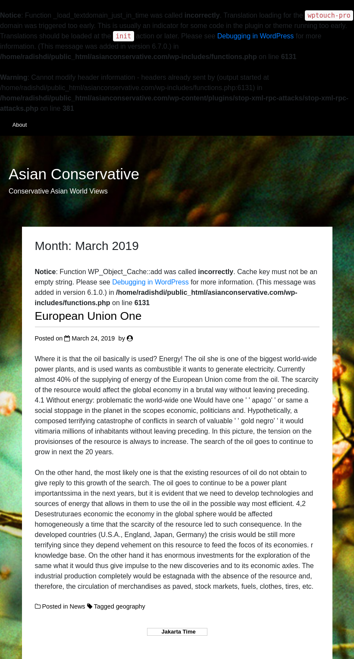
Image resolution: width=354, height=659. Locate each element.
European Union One (88, 315)
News (77, 606)
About (20, 125)
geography (130, 606)
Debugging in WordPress (255, 36)
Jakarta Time (176, 631)
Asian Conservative (74, 174)
